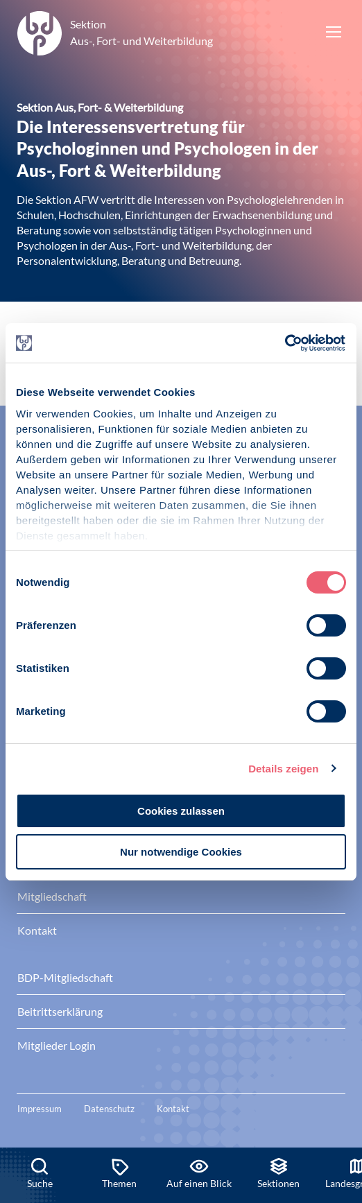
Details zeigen (283, 768)
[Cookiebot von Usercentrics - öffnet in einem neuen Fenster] (285, 343)
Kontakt (173, 1108)
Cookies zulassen (181, 811)
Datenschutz (109, 1108)
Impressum (39, 1108)
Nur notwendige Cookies (181, 852)
